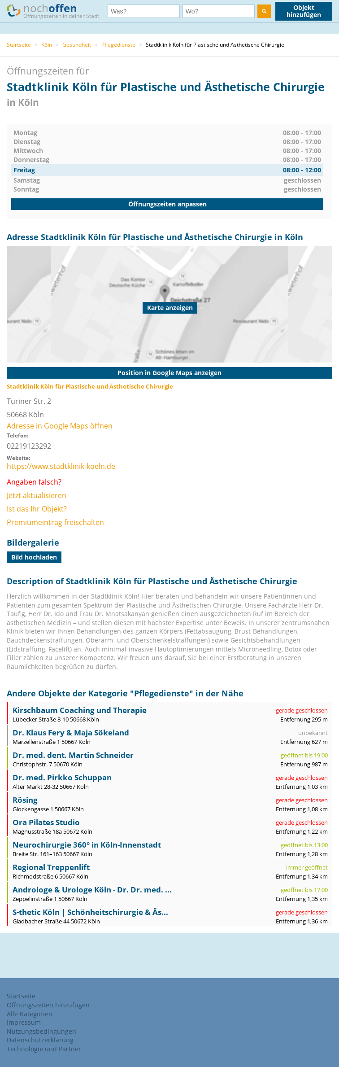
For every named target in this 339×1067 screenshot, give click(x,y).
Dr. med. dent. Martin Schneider (73, 755)
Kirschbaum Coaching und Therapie (80, 710)
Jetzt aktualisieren (36, 495)
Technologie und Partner (44, 1049)
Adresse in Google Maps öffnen (60, 426)
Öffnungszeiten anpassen (167, 204)
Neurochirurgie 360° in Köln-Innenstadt (87, 845)
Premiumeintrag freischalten (55, 522)
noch (57, 10)
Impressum (24, 1022)
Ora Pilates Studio (46, 822)
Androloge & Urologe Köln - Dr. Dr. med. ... (92, 889)
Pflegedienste (118, 44)
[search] (264, 11)
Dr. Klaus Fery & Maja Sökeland (71, 732)
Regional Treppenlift (51, 867)
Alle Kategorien (29, 1014)
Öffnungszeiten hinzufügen (48, 1005)
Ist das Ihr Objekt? (37, 509)
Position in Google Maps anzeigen (169, 372)
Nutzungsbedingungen (41, 1031)
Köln (46, 44)
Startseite (19, 44)
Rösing (25, 800)
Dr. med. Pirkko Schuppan (62, 777)
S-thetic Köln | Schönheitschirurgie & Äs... (90, 912)
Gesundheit (76, 44)
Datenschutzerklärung (40, 1040)
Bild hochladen (34, 557)
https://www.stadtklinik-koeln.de (61, 466)
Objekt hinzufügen (304, 11)
